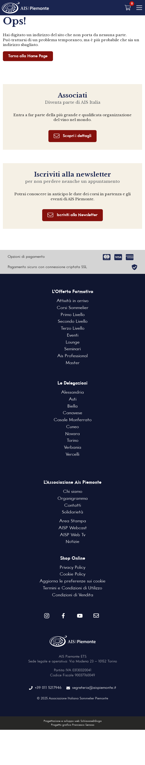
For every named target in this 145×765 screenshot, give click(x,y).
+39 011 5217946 (45, 688)
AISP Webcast (72, 528)
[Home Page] (26, 7)
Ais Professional (72, 356)
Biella (72, 406)
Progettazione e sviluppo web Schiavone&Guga (73, 721)
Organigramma (73, 499)
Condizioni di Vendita (72, 595)
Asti (72, 399)
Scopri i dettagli (72, 136)
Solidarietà (72, 513)
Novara (72, 434)
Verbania (72, 448)
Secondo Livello (72, 322)
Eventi (72, 336)
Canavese (72, 413)
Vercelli (72, 455)
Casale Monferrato (73, 420)
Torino (72, 441)
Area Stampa (72, 521)
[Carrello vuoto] (127, 7)
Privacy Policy (72, 568)
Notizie (72, 542)
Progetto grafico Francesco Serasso (72, 725)
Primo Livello (73, 315)
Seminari (72, 349)
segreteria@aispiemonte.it (91, 688)
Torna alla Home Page (28, 56)
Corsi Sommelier (72, 308)
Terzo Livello (72, 329)
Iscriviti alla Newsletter (72, 215)
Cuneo (72, 427)
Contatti (72, 506)
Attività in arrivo (72, 301)
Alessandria (72, 393)
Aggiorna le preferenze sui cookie (72, 581)
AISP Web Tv (72, 535)
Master (73, 363)
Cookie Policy (72, 575)
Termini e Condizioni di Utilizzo (72, 588)
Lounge (73, 342)
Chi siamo (72, 492)
